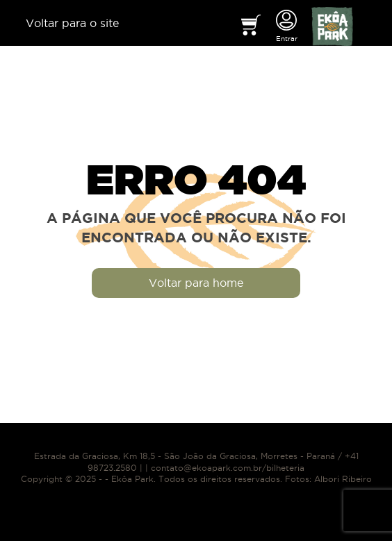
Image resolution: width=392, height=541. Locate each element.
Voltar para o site (72, 23)
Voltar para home (196, 282)
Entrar (286, 38)
